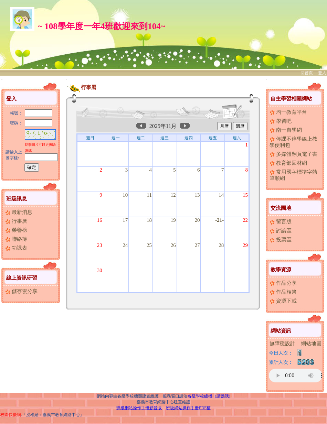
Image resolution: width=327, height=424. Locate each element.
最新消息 (18, 212)
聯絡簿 (16, 239)
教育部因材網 (288, 163)
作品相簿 (283, 292)
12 (173, 195)
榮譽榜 (16, 230)
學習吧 (281, 121)
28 (221, 245)
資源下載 (283, 301)
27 (197, 245)
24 (125, 245)
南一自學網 (286, 130)
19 (173, 220)
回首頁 (306, 72)
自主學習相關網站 (291, 98)
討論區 (281, 230)
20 (197, 220)
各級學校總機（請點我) (209, 396)
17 (125, 220)
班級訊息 (16, 199)
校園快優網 (10, 414)
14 (221, 195)
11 (149, 195)
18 (149, 220)
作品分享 (283, 283)
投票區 (281, 239)
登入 (322, 72)
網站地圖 (311, 343)
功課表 (16, 248)
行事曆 (16, 221)
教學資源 (281, 269)
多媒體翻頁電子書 (293, 154)
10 (125, 195)
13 (197, 195)
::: (1, 79)
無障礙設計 (282, 343)
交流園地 (281, 208)
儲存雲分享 (21, 291)
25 (149, 245)
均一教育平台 (288, 112)
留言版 (281, 221)
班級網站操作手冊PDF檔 (188, 407)
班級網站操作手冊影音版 (139, 407)
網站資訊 (281, 331)
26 (173, 245)
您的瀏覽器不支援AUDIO (295, 375)
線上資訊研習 (21, 278)
